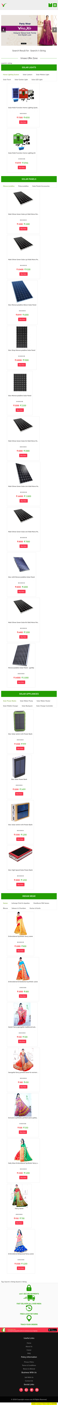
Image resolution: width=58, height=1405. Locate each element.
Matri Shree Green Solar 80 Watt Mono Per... (23, 622)
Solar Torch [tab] (7, 79)
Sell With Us (29, 1377)
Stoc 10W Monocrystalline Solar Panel (21, 577)
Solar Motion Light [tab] (42, 74)
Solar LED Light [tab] (37, 79)
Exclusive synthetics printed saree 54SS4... (23, 1118)
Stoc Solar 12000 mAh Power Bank (20, 734)
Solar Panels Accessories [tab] (41, 186)
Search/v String (9, 1282)
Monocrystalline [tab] (9, 186)
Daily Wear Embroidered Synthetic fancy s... (23, 1163)
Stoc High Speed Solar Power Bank (20, 870)
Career (29, 1350)
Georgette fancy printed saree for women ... (23, 1072)
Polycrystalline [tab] (23, 186)
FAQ (29, 1353)
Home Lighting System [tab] (11, 74)
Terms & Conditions (29, 1365)
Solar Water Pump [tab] (26, 701)
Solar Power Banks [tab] (9, 701)
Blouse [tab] (5, 908)
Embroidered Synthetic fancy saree (20, 936)
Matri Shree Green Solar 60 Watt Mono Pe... (23, 441)
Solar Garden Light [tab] (21, 79)
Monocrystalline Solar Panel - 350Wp (21, 668)
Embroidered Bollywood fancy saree (21, 1254)
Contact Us (29, 1381)
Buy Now (23, 122)
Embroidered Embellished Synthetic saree (23, 982)
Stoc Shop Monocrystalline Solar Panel (21, 350)
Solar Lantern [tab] (27, 74)
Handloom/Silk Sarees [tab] (41, 903)
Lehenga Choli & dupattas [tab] (20, 903)
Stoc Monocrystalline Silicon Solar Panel (22, 305)
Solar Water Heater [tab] (43, 701)
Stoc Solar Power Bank (19, 779)
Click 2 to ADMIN (49, 1404)
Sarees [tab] (5, 903)
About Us (29, 1346)
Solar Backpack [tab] (27, 706)
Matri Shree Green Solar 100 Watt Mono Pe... (23, 532)
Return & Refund (29, 1369)
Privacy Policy (29, 1362)
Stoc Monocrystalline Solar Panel (19, 395)
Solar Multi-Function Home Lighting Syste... (23, 108)
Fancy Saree (19, 1208)
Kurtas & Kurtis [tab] (35, 908)
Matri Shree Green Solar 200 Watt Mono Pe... (23, 486)
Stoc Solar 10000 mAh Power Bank (20, 825)
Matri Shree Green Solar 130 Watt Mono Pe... (23, 259)
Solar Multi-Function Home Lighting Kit (21, 153)
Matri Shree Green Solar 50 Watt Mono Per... (23, 214)
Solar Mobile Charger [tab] (10, 706)
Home (29, 1343)
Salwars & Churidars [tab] (19, 908)
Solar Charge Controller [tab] (44, 706)
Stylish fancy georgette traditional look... (22, 1027)
